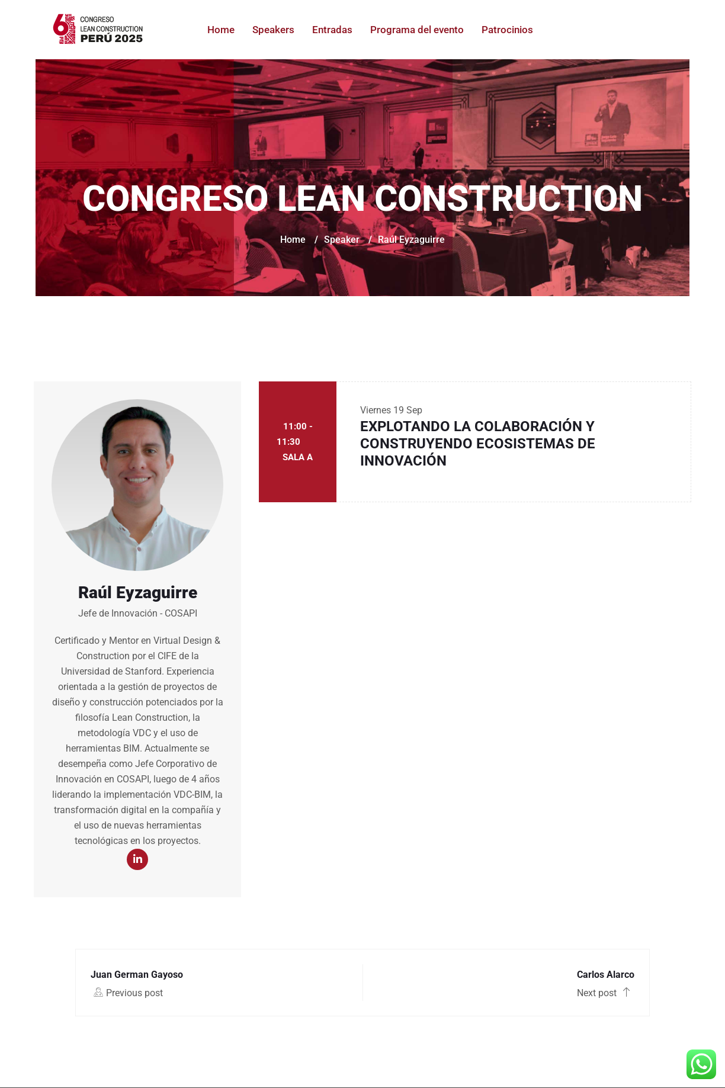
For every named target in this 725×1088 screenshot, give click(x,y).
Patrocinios (507, 30)
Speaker (342, 239)
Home (221, 30)
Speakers (273, 30)
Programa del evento (417, 30)
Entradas (332, 30)
